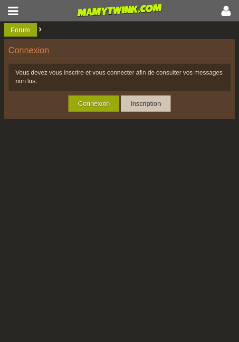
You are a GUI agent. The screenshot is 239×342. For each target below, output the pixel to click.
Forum (20, 30)
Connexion (94, 103)
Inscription (146, 103)
